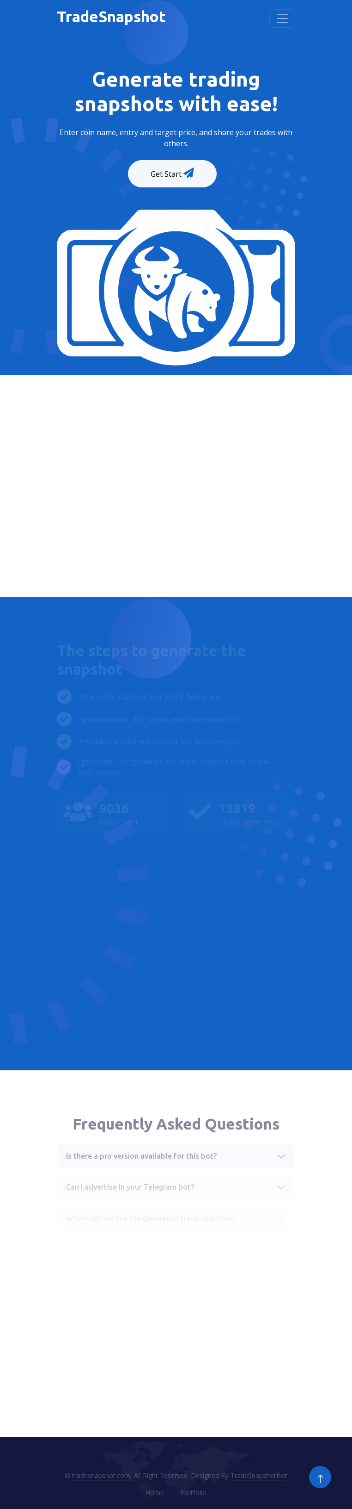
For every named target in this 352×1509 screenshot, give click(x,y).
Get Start (173, 173)
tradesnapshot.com (101, 1475)
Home (155, 1492)
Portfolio (193, 1492)
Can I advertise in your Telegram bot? (130, 1187)
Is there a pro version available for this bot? (141, 1156)
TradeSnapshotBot (259, 1475)
